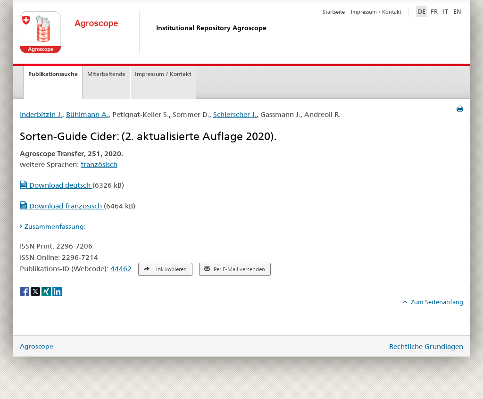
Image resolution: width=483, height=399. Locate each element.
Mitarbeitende (106, 73)
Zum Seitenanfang (436, 302)
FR (434, 11)
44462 (121, 268)
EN (457, 11)
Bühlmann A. (87, 114)
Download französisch (62, 205)
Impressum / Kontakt (376, 11)
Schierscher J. (235, 114)
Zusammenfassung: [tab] (55, 226)
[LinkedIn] (57, 291)
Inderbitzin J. (41, 114)
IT (445, 11)
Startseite (334, 11)
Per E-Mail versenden (234, 269)
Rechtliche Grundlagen (426, 346)
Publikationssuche (53, 73)
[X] (36, 291)
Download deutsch (56, 185)
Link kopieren (165, 269)
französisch (99, 164)
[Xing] (47, 291)
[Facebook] (25, 291)
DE (422, 11)
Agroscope (36, 346)
